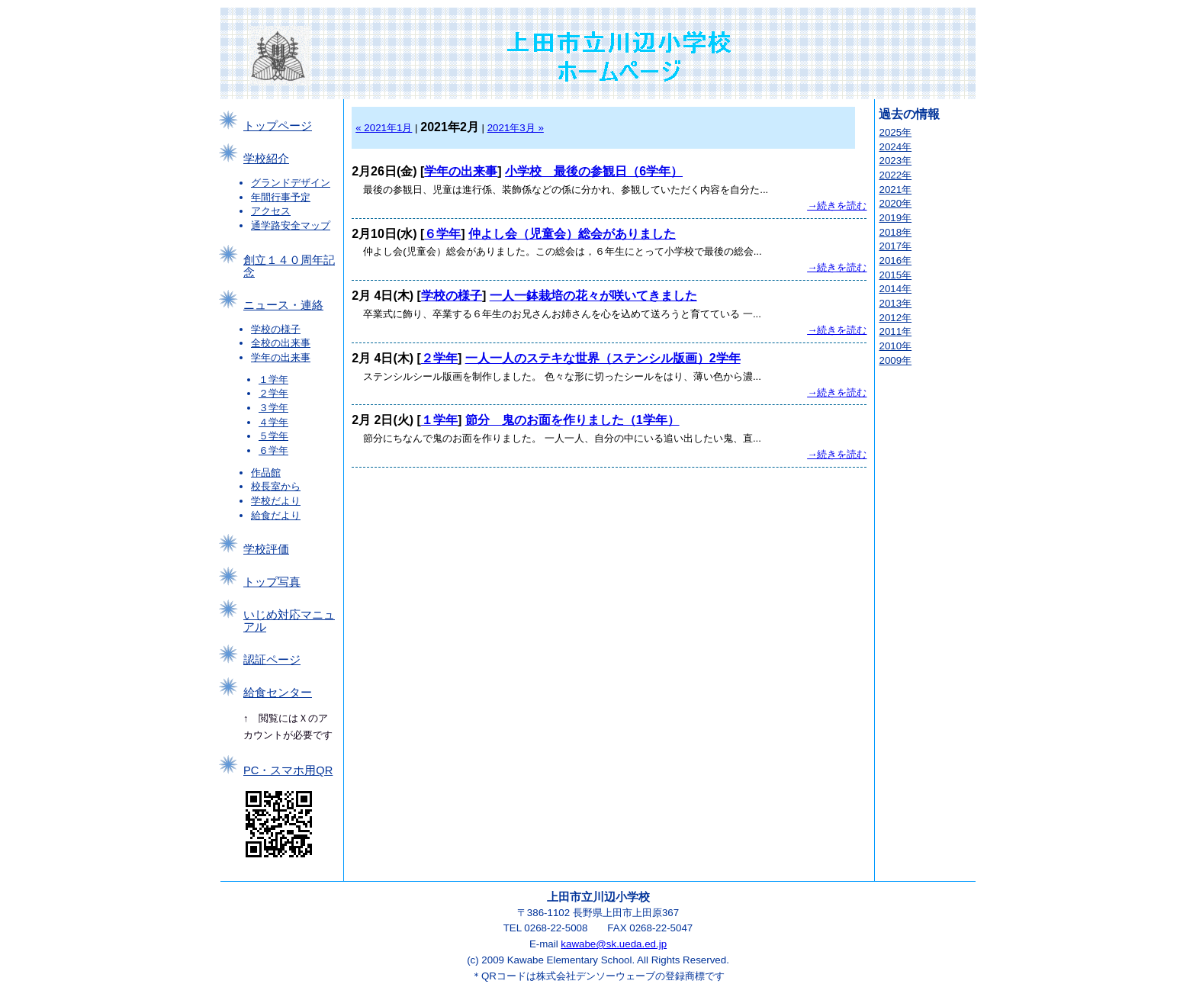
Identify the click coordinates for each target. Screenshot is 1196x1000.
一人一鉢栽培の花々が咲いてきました (593, 295)
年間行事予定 (280, 197)
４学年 (273, 422)
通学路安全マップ (290, 225)
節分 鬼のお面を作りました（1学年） (572, 419)
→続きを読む (836, 205)
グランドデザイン (290, 182)
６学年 (273, 450)
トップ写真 (272, 582)
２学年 (273, 393)
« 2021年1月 (383, 127)
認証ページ (272, 660)
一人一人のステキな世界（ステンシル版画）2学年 (603, 358)
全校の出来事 (280, 343)
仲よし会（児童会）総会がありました (572, 233)
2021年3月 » (515, 127)
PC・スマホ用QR (288, 770)
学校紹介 (266, 159)
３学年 (273, 407)
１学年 (273, 379)
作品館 (266, 472)
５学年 (273, 436)
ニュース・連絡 (283, 305)
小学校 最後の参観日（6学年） (594, 171)
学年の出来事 (280, 357)
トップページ (277, 126)
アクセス (271, 211)
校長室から (276, 486)
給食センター (277, 692)
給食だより (276, 515)
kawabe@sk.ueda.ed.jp (614, 944)
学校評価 (266, 549)
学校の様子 (276, 329)
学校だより (276, 500)
